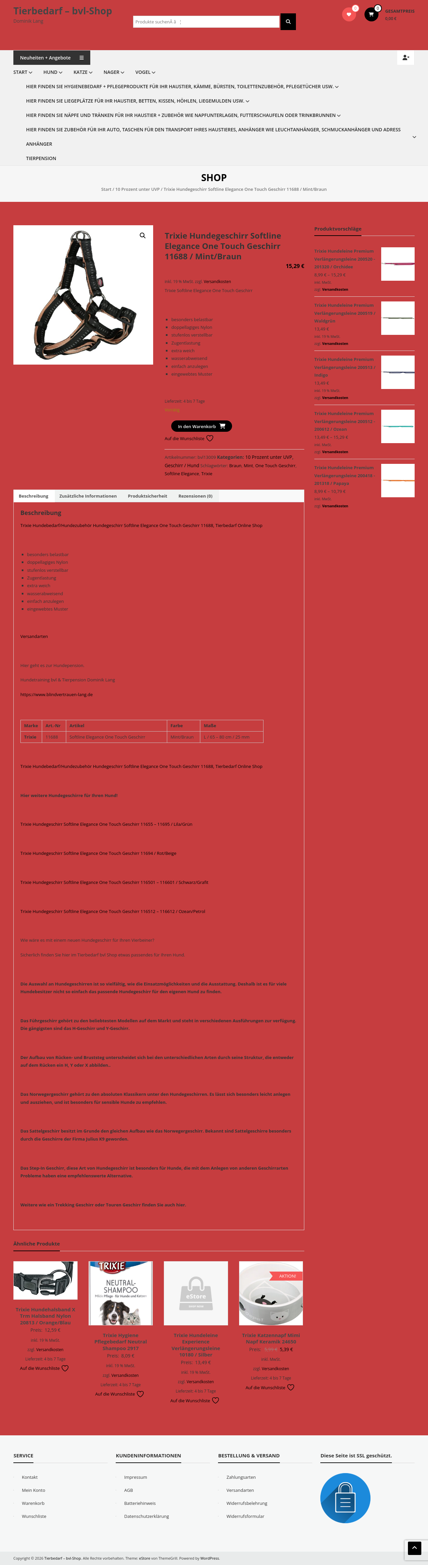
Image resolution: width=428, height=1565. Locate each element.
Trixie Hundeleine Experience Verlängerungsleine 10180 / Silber (196, 1345)
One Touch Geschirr (275, 466)
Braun (235, 466)
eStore (144, 1558)
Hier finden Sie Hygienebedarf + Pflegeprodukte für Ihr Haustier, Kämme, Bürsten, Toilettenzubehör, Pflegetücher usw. (180, 86)
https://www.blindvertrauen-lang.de (56, 694)
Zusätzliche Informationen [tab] (88, 496)
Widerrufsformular (245, 1516)
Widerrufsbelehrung (246, 1503)
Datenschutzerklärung (146, 1516)
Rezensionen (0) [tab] (196, 496)
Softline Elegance (182, 474)
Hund (50, 72)
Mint (248, 466)
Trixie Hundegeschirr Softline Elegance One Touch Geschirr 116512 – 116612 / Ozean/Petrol (112, 911)
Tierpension (41, 158)
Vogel (142, 72)
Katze (81, 72)
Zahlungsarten (241, 1477)
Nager (111, 72)
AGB (128, 1490)
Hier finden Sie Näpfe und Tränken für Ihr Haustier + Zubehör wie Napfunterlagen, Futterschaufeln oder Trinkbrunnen (181, 115)
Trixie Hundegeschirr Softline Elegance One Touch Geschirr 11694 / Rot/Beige (98, 853)
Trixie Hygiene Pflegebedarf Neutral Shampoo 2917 (120, 1341)
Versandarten (34, 636)
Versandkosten (217, 281)
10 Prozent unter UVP (137, 189)
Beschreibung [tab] (33, 496)
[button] (143, 236)
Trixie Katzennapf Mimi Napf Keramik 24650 (271, 1338)
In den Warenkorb (197, 426)
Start (20, 72)
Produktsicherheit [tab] (148, 496)
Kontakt (29, 1477)
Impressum (135, 1477)
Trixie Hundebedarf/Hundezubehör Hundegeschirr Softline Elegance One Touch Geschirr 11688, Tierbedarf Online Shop (141, 525)
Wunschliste (34, 1516)
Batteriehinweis (139, 1503)
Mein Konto (33, 1490)
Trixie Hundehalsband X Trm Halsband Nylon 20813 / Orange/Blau (45, 1316)
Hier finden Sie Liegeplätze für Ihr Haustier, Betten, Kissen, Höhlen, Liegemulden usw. (135, 101)
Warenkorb (33, 1503)
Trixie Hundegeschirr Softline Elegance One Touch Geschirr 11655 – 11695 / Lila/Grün (106, 824)
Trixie (206, 474)
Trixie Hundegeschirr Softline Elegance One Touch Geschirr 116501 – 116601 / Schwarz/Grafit (114, 882)
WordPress (209, 1558)
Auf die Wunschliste (189, 438)
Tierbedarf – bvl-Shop (62, 10)
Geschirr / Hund (182, 465)
